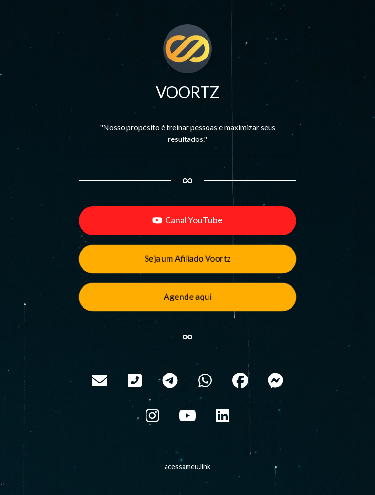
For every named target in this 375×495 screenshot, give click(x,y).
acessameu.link (187, 466)
